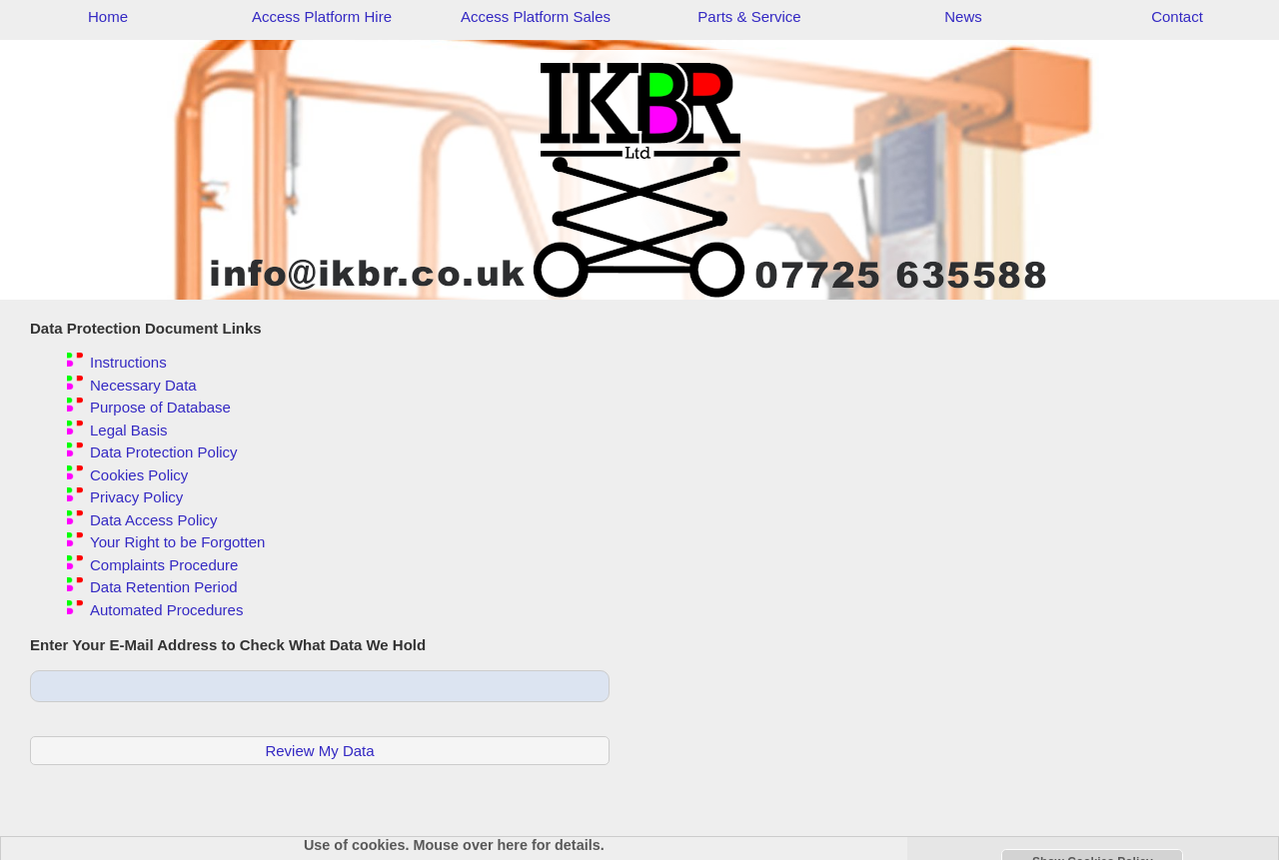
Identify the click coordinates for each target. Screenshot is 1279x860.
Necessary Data (143, 385)
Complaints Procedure (164, 564)
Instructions (128, 362)
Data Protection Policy (164, 451)
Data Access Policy (154, 519)
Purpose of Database (160, 407)
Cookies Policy (139, 474)
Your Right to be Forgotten (177, 541)
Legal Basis (129, 430)
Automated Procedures (166, 609)
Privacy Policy (136, 496)
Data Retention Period (164, 586)
